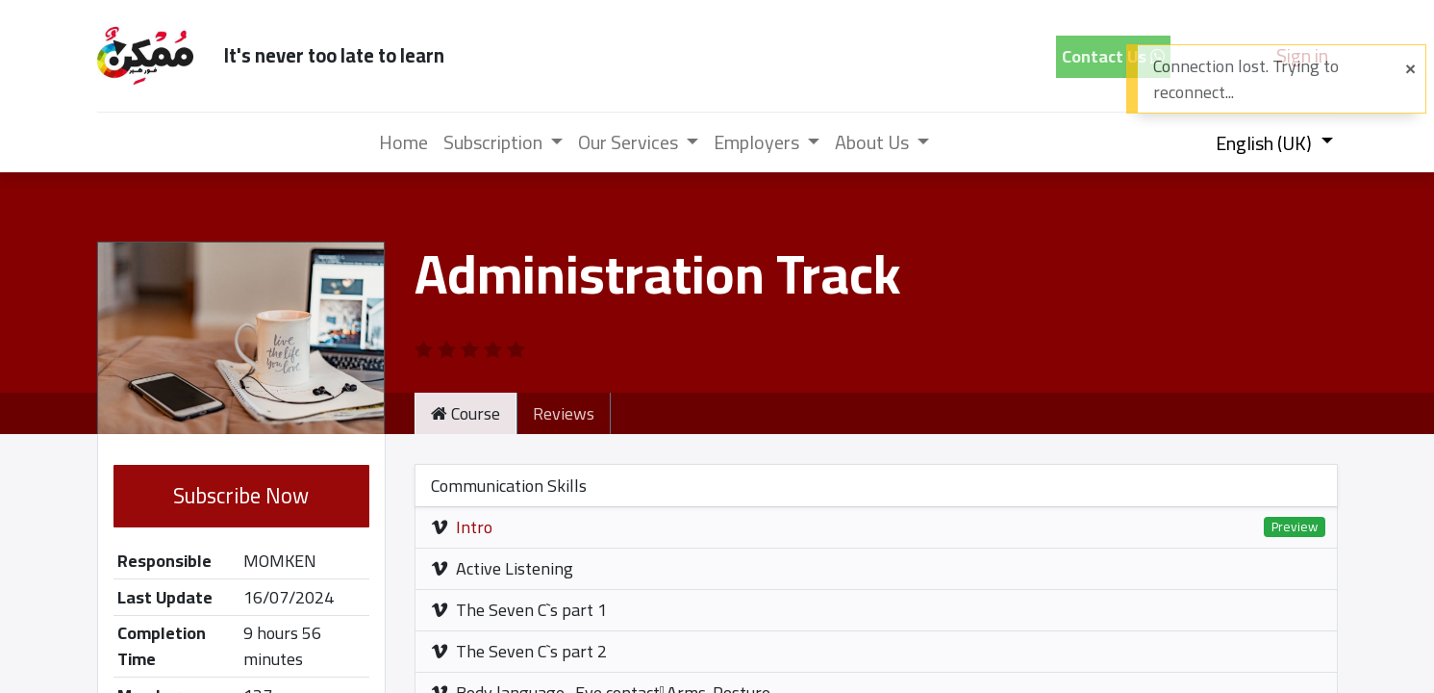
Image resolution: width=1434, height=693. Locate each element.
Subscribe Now (241, 495)
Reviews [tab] (563, 413)
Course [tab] (465, 413)
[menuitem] (403, 142)
